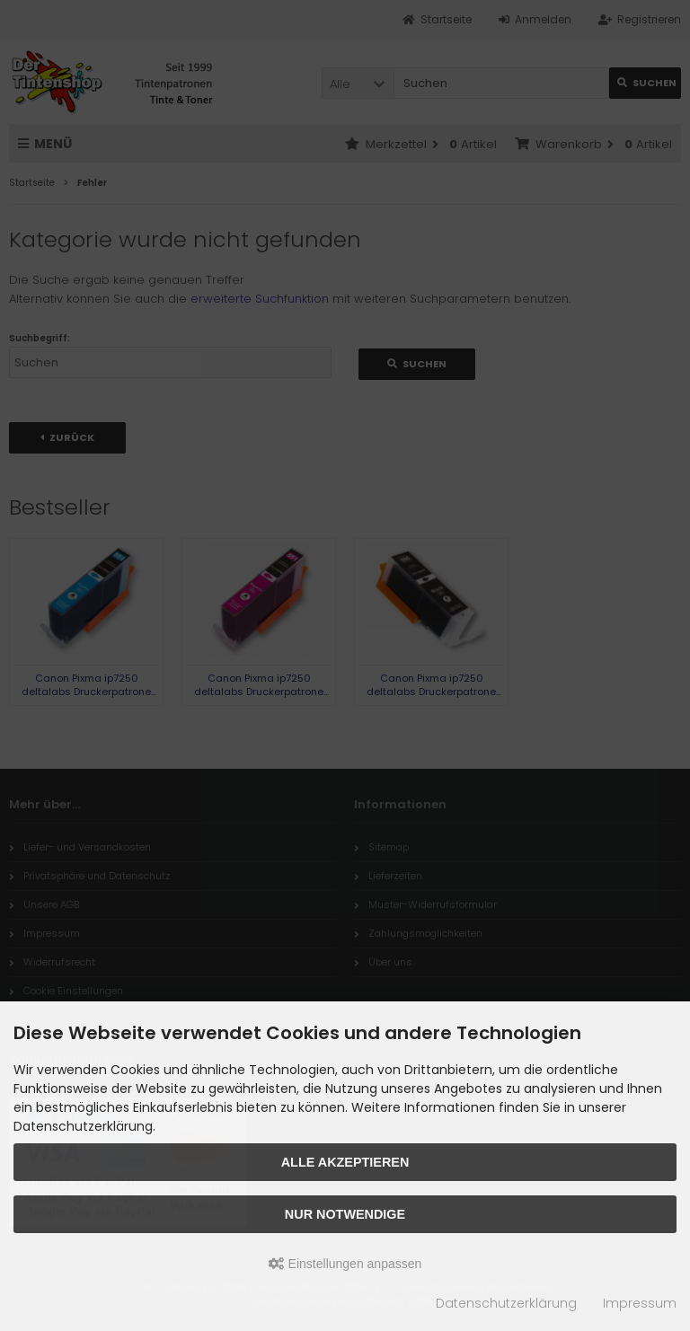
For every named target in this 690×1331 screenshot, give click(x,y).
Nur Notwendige (345, 1214)
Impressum (640, 1303)
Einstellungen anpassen (345, 1263)
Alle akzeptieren (345, 1162)
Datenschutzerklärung (506, 1303)
